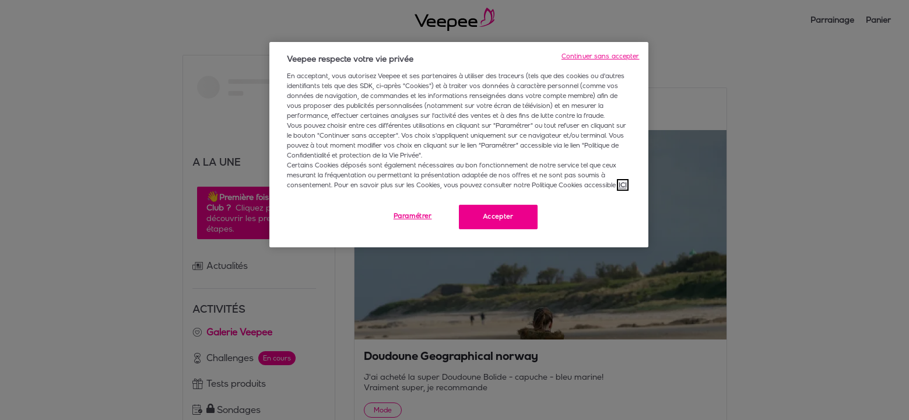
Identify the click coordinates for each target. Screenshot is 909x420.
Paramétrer (413, 216)
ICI (623, 185)
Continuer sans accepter (600, 56)
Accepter (498, 216)
